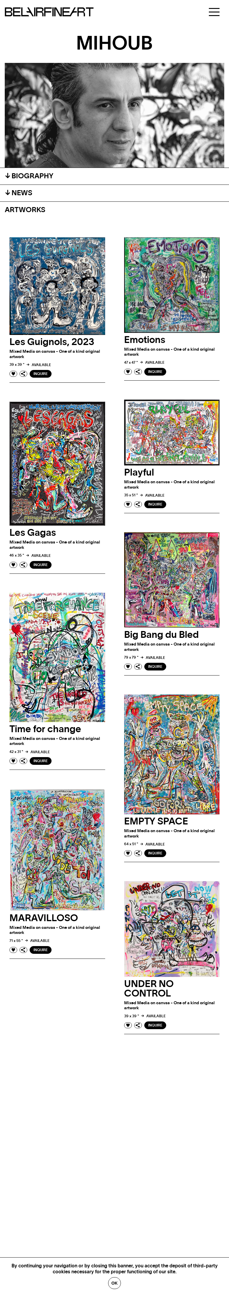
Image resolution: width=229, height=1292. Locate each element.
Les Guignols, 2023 (51, 342)
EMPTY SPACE (156, 821)
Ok (114, 1283)
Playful (139, 472)
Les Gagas (32, 533)
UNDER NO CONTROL (149, 988)
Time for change (45, 729)
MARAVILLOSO (43, 918)
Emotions (144, 340)
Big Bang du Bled (161, 635)
